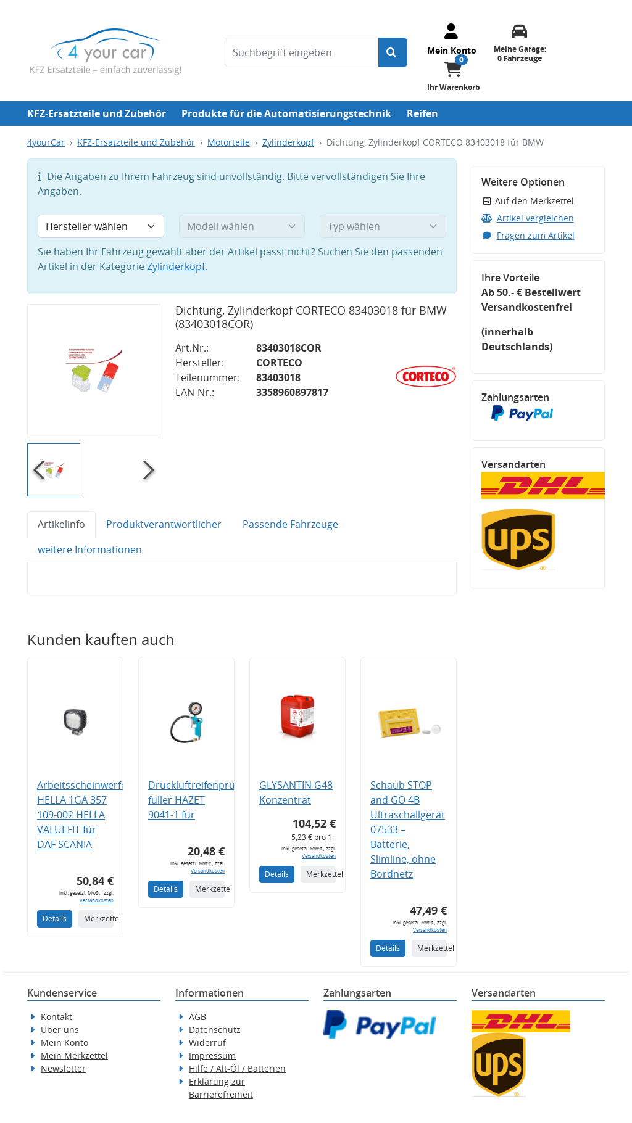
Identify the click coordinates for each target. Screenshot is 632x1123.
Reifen (422, 113)
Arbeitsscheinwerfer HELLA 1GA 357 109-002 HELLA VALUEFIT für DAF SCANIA (84, 814)
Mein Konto (64, 1042)
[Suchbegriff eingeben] (302, 52)
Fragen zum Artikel (528, 235)
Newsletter (63, 1068)
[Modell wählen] (242, 226)
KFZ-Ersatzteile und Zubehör (96, 113)
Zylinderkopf (288, 142)
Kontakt (56, 1016)
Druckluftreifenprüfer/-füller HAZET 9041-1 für (201, 799)
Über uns (60, 1029)
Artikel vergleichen (527, 218)
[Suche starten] (392, 52)
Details (55, 918)
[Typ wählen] (383, 226)
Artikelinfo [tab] (61, 524)
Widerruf (207, 1042)
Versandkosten (97, 900)
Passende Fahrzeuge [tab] (290, 524)
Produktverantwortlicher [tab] (164, 524)
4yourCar (46, 142)
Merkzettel (99, 918)
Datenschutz (215, 1029)
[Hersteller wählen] (101, 226)
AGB (197, 1016)
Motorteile (228, 142)
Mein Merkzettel (74, 1055)
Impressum (212, 1055)
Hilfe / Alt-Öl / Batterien (237, 1068)
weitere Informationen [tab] (90, 549)
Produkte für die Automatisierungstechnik (286, 113)
